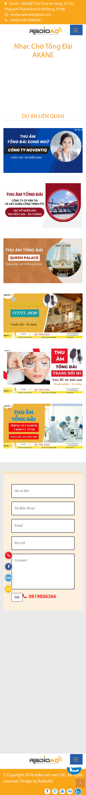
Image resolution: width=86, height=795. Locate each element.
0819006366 (42, 596)
